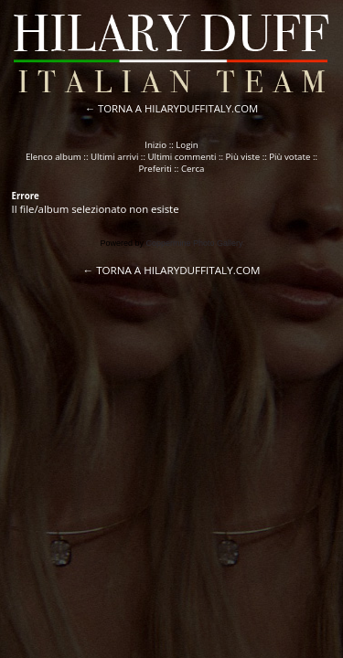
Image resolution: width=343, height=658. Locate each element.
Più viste (243, 157)
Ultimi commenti (181, 157)
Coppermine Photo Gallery (193, 243)
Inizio (155, 145)
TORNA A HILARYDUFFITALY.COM (178, 108)
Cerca (193, 169)
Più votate (289, 157)
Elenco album (53, 157)
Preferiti (155, 169)
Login (187, 145)
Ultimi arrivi (114, 157)
